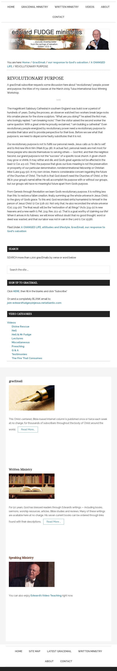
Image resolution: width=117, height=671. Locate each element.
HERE (16, 285)
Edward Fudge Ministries (58, 36)
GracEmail (77, 221)
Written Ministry (20, 463)
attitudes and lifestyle (56, 221)
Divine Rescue (20, 320)
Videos (11, 316)
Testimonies (19, 348)
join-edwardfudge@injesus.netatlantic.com (34, 296)
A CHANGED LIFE (31, 221)
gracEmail (15, 375)
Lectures (17, 332)
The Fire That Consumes (27, 352)
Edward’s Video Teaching (46, 589)
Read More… (28, 423)
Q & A (15, 344)
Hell (14, 324)
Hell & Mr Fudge (21, 328)
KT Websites (79, 665)
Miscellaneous (21, 336)
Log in (92, 665)
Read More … (53, 515)
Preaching (18, 340)
